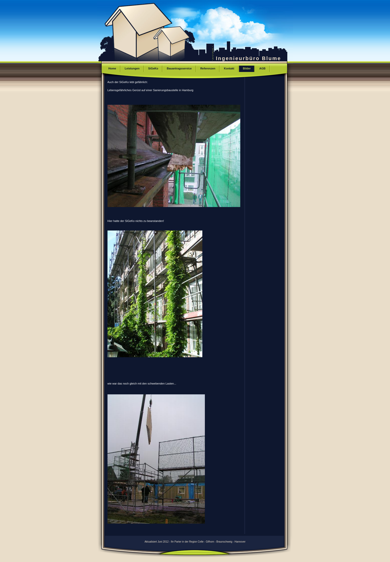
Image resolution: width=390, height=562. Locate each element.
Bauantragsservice (179, 68)
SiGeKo (153, 68)
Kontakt (229, 68)
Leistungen (132, 68)
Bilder (247, 68)
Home (112, 68)
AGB (262, 68)
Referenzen (207, 68)
